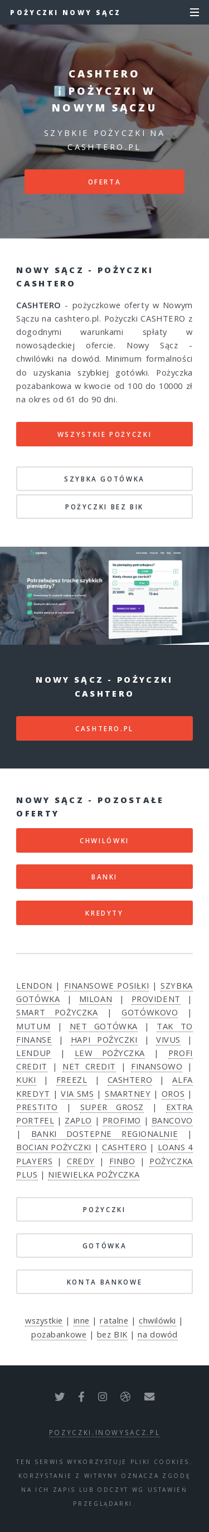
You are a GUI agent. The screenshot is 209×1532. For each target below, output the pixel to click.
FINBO (122, 1160)
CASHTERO (130, 1079)
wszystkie (44, 1320)
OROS (173, 1093)
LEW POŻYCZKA (110, 1052)
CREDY (81, 1160)
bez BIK (112, 1334)
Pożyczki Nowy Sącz (65, 12)
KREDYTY (104, 912)
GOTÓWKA (104, 1245)
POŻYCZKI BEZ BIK (104, 506)
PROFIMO (122, 1120)
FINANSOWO (156, 1066)
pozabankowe (58, 1334)
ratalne (114, 1320)
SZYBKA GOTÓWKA (104, 478)
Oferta (104, 181)
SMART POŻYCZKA (57, 1012)
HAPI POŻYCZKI (104, 1039)
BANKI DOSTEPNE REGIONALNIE (104, 1133)
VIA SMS (77, 1093)
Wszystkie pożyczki (104, 434)
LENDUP (33, 1052)
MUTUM (33, 1026)
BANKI (104, 876)
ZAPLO (78, 1120)
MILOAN (95, 998)
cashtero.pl (104, 728)
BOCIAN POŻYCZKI (53, 1146)
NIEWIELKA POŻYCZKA (93, 1174)
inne (82, 1320)
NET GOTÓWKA (104, 1026)
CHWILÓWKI (104, 840)
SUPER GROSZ (112, 1106)
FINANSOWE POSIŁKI (106, 985)
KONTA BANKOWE (104, 1281)
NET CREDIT (89, 1066)
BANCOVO (172, 1120)
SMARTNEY (127, 1093)
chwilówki (157, 1320)
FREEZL (71, 1079)
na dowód (157, 1334)
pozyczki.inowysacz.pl (104, 1432)
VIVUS (168, 1039)
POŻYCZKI (104, 1209)
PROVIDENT (156, 998)
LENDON (34, 985)
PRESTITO (36, 1106)
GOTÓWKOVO (149, 1012)
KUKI (26, 1079)
